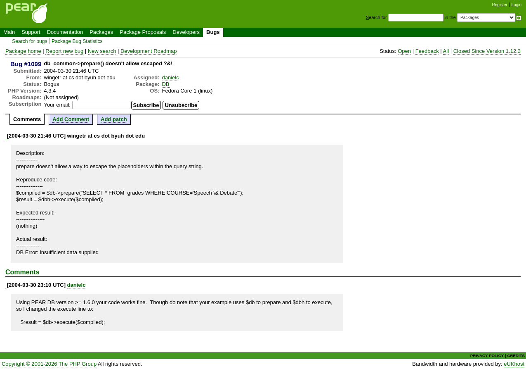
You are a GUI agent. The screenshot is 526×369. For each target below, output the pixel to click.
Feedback (427, 51)
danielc (170, 77)
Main (9, 32)
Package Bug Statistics (77, 41)
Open (404, 51)
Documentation (65, 32)
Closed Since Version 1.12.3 (487, 51)
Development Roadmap (148, 51)
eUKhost (514, 364)
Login (516, 4)
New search (102, 51)
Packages (101, 32)
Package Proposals (143, 32)
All (446, 51)
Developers (186, 32)
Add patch (114, 119)
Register (499, 4)
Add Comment (70, 119)
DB (165, 84)
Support (30, 32)
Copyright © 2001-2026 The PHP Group (49, 364)
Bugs (213, 32)
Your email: (57, 105)
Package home (23, 51)
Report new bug (64, 51)
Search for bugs (29, 41)
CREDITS (516, 355)
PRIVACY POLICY (487, 355)
